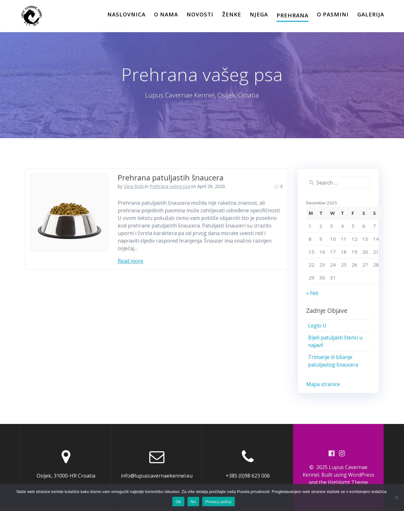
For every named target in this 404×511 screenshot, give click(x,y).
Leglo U (317, 325)
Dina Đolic (134, 186)
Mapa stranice (323, 384)
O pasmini (333, 14)
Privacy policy (218, 501)
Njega (259, 14)
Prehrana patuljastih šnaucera (170, 177)
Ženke (231, 14)
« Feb (312, 293)
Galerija (370, 14)
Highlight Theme (348, 482)
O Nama (166, 14)
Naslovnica (126, 14)
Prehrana (292, 15)
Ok (178, 501)
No (193, 501)
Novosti (200, 14)
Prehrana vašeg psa (170, 186)
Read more (130, 260)
